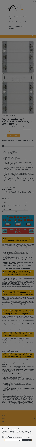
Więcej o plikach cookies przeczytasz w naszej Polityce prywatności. (16, 437)
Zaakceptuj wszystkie (26, 440)
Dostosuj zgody (18, 440)
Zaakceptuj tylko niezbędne (9, 440)
